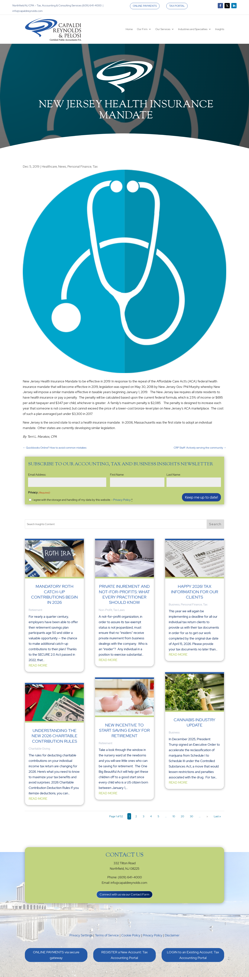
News (62, 166)
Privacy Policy (122, 500)
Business (174, 604)
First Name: (117, 475)
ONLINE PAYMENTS (145, 6)
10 (174, 816)
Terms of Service (107, 935)
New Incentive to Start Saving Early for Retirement (124, 730)
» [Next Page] (207, 816)
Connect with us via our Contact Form (124, 894)
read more (38, 665)
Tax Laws (119, 610)
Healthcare (49, 166)
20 (182, 816)
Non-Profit (105, 610)
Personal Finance (79, 166)
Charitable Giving (39, 749)
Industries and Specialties (192, 29)
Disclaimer (172, 935)
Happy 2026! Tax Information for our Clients (194, 592)
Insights (219, 29)
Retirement (35, 610)
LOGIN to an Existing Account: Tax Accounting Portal (193, 955)
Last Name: (174, 475)
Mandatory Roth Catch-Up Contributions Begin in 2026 (54, 594)
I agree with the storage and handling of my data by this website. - (83, 500)
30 (191, 816)
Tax (95, 166)
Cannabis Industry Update (194, 722)
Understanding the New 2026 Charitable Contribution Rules (54, 736)
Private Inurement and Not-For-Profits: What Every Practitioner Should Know (124, 594)
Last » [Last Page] (217, 816)
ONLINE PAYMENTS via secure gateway (56, 955)
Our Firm (142, 29)
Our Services (162, 29)
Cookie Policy (130, 935)
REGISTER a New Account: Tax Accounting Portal (124, 955)
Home (129, 29)
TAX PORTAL (177, 6)
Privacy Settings (81, 935)
